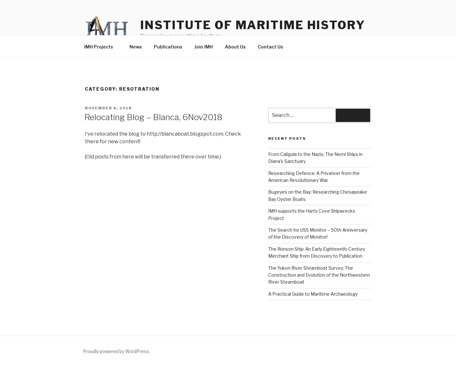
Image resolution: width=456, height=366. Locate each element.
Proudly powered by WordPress (116, 351)
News (136, 46)
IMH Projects (101, 46)
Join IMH (203, 46)
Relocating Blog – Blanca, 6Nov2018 (153, 117)
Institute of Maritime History (252, 25)
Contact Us (270, 46)
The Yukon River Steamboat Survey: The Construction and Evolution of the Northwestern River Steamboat (319, 275)
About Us (235, 46)
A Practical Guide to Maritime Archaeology (313, 294)
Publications (168, 46)
